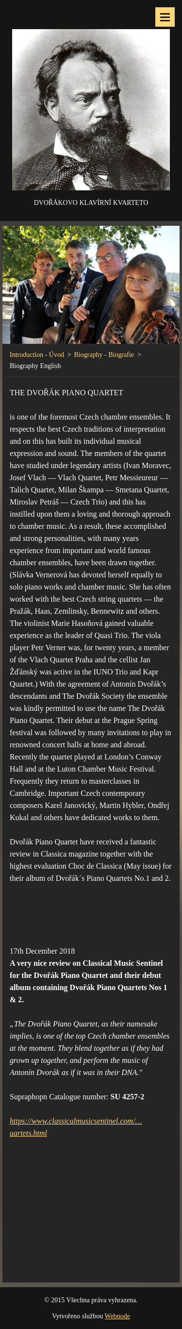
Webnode (118, 1316)
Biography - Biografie (104, 354)
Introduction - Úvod (37, 354)
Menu (165, 17)
